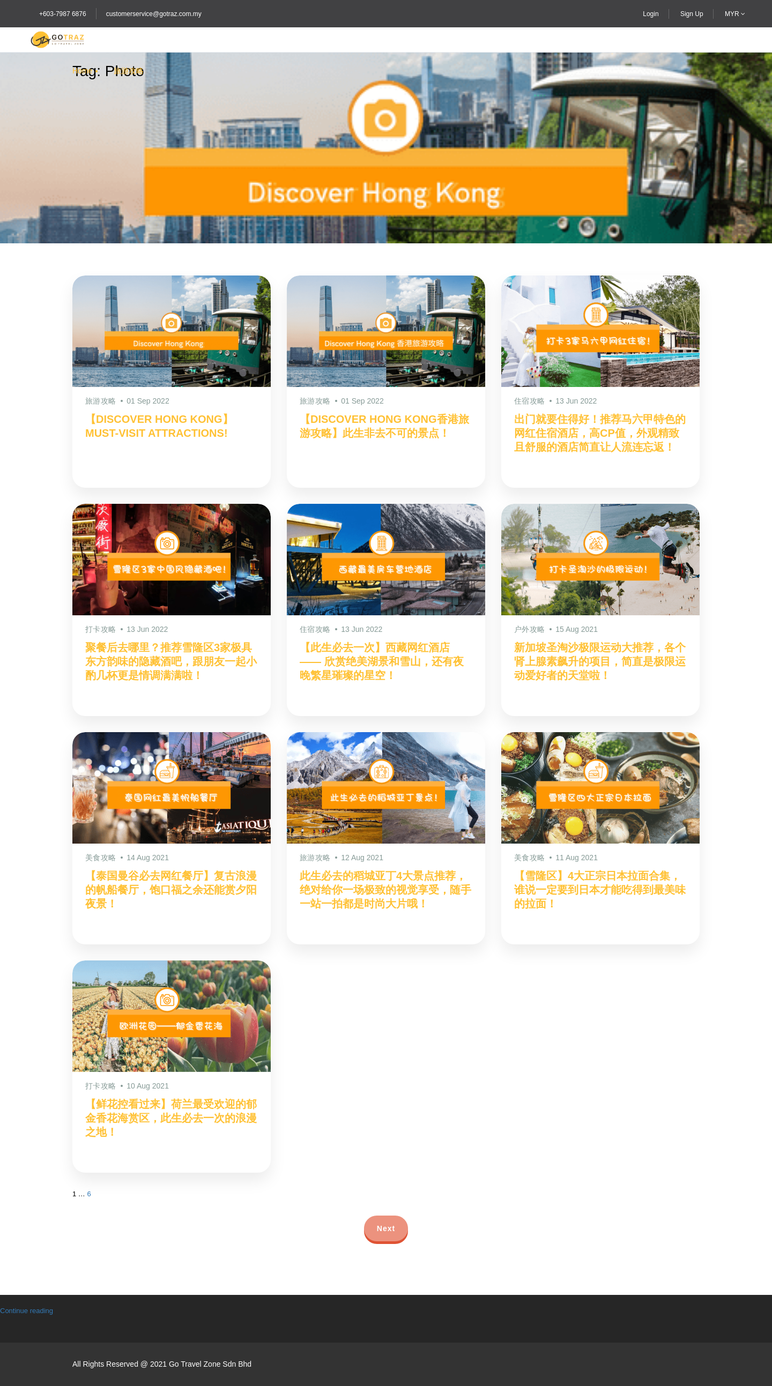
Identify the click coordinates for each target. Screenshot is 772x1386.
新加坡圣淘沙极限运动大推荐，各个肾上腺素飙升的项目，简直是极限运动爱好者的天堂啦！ (600, 661)
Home (82, 70)
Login (650, 14)
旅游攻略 (129, 70)
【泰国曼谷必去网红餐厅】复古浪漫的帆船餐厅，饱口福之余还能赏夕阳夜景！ (171, 890)
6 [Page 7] (89, 1194)
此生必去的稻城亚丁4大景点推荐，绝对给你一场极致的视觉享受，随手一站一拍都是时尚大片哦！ (385, 890)
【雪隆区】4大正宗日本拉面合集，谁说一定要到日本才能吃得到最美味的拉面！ (600, 890)
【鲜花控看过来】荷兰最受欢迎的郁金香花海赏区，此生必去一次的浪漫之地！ (171, 1118)
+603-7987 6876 (62, 14)
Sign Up (691, 14)
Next (386, 1228)
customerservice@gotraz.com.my (154, 14)
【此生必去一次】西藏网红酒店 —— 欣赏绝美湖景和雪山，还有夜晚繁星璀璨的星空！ (382, 661)
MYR (735, 14)
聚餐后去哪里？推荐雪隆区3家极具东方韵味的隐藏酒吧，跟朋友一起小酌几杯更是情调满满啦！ (171, 661)
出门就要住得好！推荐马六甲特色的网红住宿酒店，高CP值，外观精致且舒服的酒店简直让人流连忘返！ (600, 433)
